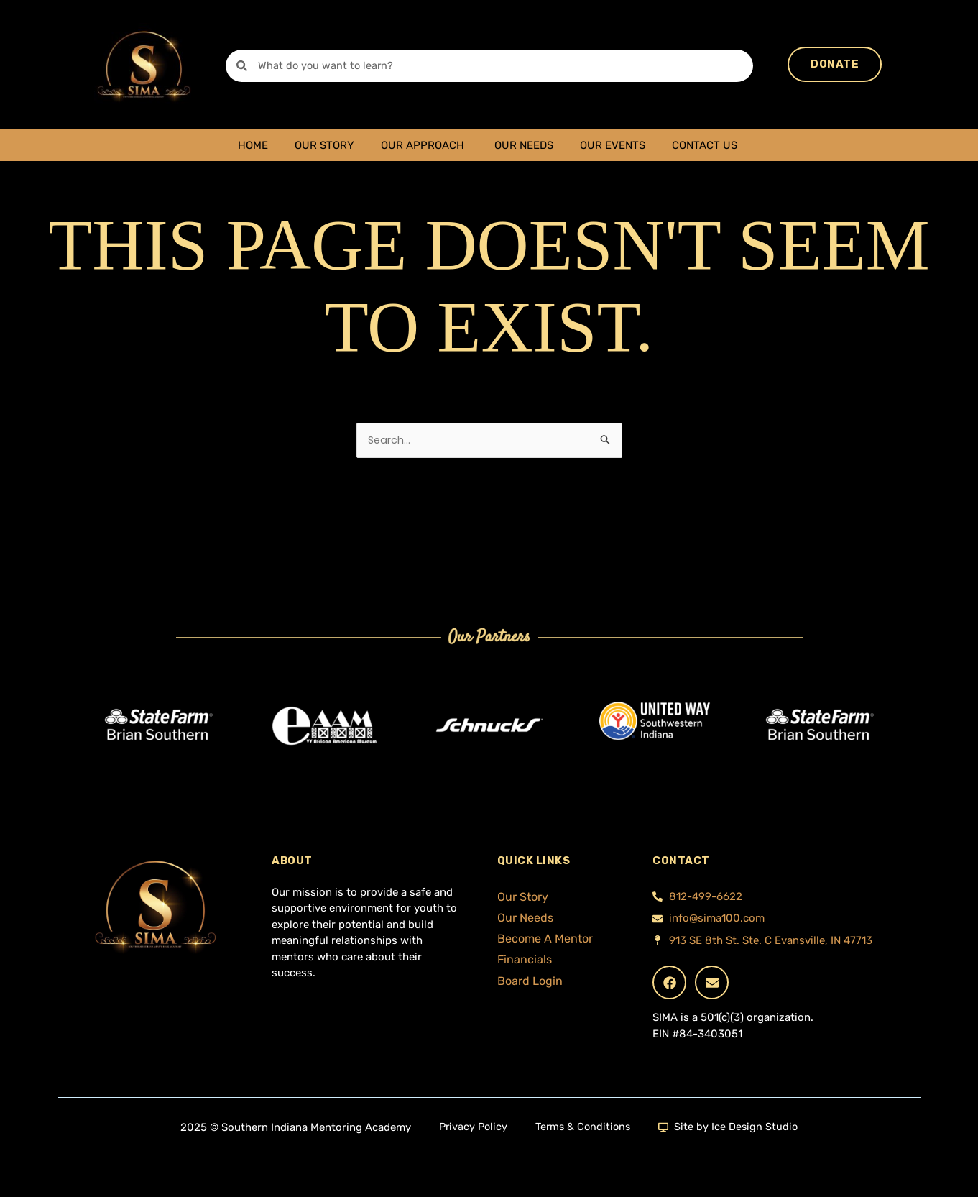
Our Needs (523, 145)
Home (253, 145)
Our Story (324, 145)
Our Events (612, 145)
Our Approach (422, 145)
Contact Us (704, 145)
